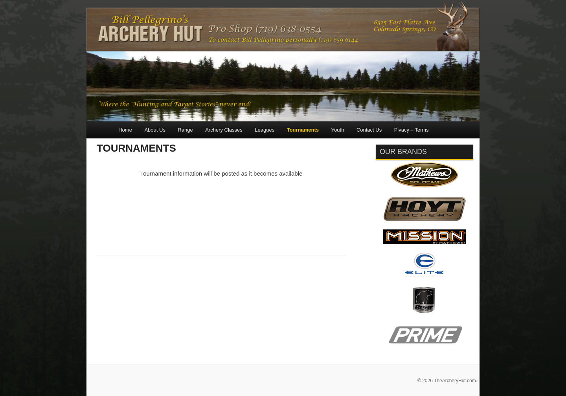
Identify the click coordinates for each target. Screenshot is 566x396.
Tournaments (303, 130)
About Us (154, 130)
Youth (337, 130)
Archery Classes (224, 130)
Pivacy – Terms (411, 130)
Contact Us (369, 130)
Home (125, 130)
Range (185, 130)
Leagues (264, 130)
